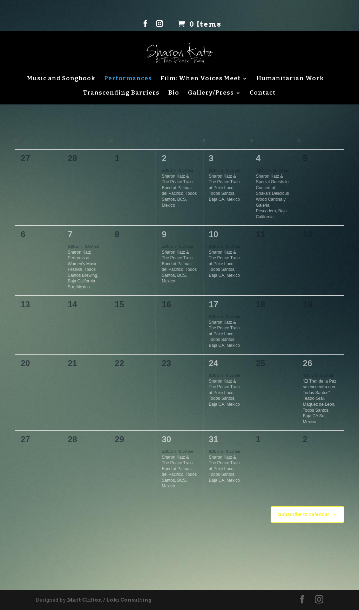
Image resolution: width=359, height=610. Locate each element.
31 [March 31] (213, 439)
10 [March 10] (213, 234)
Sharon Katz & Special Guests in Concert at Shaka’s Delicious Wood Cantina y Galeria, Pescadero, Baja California (272, 196)
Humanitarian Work (290, 78)
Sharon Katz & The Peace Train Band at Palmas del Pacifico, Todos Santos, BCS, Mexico (179, 191)
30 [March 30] (166, 439)
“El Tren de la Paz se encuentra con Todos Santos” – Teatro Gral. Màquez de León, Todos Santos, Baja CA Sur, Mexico (319, 401)
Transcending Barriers (121, 93)
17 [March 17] (213, 304)
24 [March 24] (213, 363)
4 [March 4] (258, 158)
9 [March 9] (164, 234)
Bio (173, 93)
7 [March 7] (70, 234)
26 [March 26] (307, 363)
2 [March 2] (164, 158)
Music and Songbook (61, 78)
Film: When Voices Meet (201, 78)
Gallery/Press (211, 93)
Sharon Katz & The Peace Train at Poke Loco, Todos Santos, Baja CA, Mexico (224, 188)
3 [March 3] (211, 158)
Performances (128, 78)
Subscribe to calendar (303, 514)
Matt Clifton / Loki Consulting (109, 600)
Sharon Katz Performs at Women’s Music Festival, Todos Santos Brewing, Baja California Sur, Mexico (83, 269)
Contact (263, 93)
